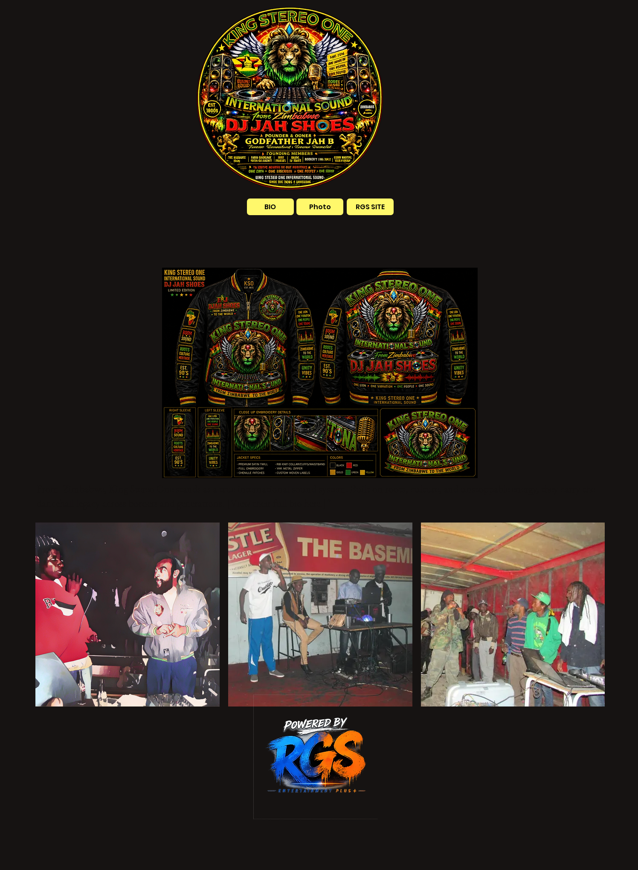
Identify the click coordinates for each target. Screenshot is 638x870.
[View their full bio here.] (276, 503)
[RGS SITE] (370, 207)
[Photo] (319, 207)
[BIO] (270, 207)
